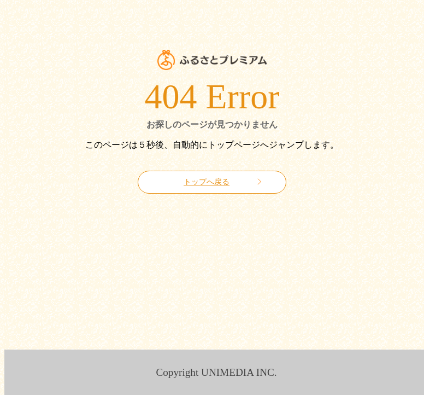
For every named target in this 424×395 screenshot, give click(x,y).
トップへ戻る (206, 182)
